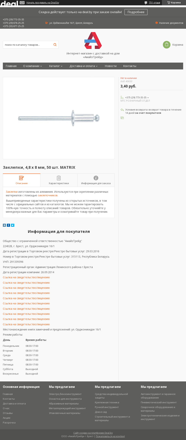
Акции (6, 417)
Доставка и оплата (82, 65)
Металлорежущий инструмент (67, 408)
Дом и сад (101, 412)
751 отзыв (154, 2)
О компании (31, 65)
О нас (6, 408)
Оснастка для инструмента (65, 398)
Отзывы (8, 413)
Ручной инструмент (107, 407)
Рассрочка (9, 422)
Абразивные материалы (64, 403)
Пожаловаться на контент (110, 436)
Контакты (129, 65)
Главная (11, 65)
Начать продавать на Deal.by (43, 2)
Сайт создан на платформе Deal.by (93, 432)
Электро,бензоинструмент (65, 394)
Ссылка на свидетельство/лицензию (26, 277)
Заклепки (12, 191)
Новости (111, 65)
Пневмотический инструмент (159, 402)
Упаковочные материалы (64, 413)
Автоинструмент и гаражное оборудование (158, 395)
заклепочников (48, 195)
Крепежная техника (107, 402)
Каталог (54, 65)
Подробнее (136, 12)
